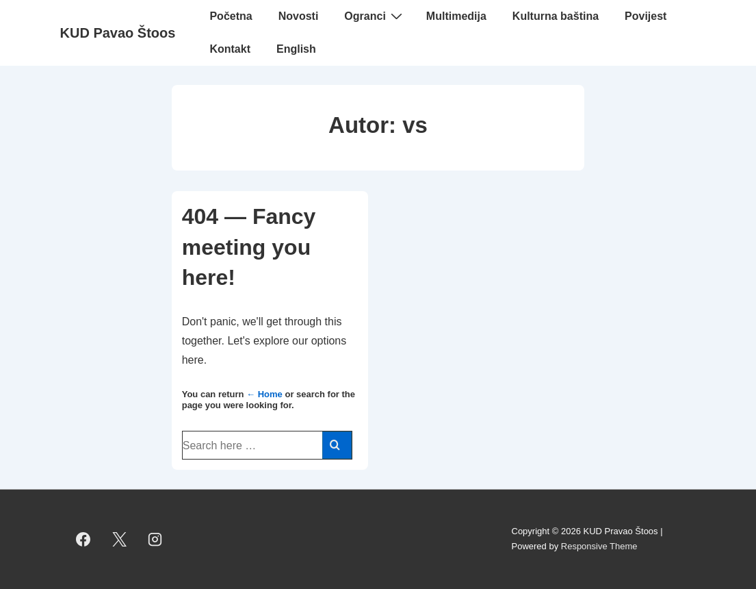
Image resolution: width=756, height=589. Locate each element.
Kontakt (229, 49)
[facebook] (83, 539)
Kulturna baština (555, 16)
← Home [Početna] (264, 394)
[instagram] (155, 539)
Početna (230, 16)
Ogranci (374, 15)
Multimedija (456, 16)
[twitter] (119, 539)
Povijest (645, 16)
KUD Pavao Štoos (118, 32)
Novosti (298, 16)
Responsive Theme (599, 546)
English (296, 49)
